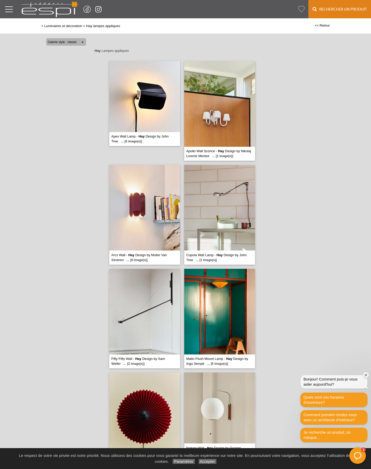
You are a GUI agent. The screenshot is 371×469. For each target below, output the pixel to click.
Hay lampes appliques (103, 26)
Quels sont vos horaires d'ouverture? (323, 400)
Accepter (207, 461)
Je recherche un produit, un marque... (327, 435)
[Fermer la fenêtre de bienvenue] (366, 375)
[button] (357, 455)
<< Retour (322, 25)
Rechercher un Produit (340, 9)
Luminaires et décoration (63, 26)
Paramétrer (183, 461)
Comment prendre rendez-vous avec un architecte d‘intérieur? (330, 417)
